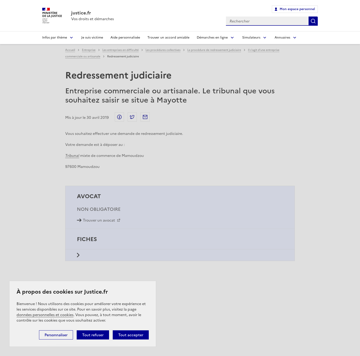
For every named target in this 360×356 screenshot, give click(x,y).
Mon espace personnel (297, 9)
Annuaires (282, 37)
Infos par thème (54, 37)
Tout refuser (93, 335)
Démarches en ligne (212, 37)
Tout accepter (130, 335)
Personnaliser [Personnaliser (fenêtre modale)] (56, 335)
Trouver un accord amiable (168, 37)
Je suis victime (92, 37)
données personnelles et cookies (45, 314)
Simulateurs (251, 37)
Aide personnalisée (125, 37)
